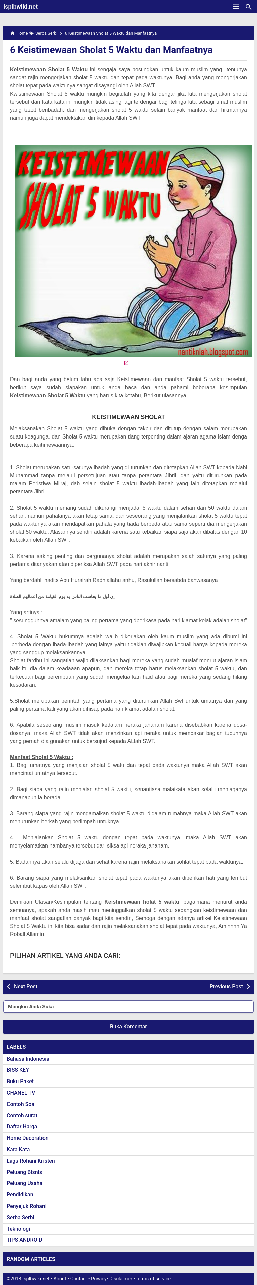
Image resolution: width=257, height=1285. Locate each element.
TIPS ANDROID (24, 1240)
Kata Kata (18, 1149)
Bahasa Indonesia (28, 1059)
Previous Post (226, 986)
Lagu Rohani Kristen (31, 1161)
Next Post (25, 986)
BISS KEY (18, 1070)
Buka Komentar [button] (128, 1026)
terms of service (153, 1279)
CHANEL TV (21, 1093)
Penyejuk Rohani (27, 1206)
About (59, 1279)
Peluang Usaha (24, 1183)
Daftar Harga (22, 1126)
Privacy (99, 1279)
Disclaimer (120, 1279)
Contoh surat (22, 1115)
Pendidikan (20, 1194)
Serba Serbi (20, 1217)
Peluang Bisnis (24, 1172)
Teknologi (18, 1229)
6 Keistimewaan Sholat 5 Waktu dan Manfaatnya (111, 49)
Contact (78, 1279)
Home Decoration (28, 1138)
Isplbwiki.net (20, 6)
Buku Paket (20, 1081)
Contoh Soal (21, 1104)
